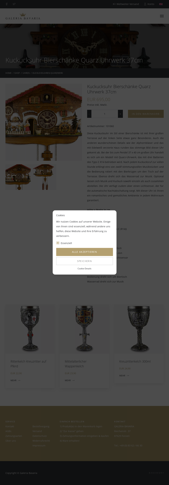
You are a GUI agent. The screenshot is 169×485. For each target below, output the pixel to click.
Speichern (84, 261)
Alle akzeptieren (84, 251)
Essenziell (66, 243)
